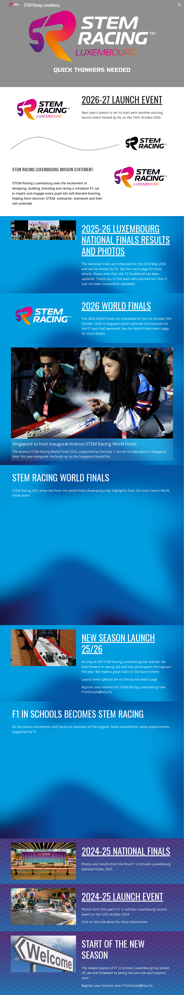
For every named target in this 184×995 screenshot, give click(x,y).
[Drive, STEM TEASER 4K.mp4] (92, 785)
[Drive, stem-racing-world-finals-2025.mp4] (92, 561)
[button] (179, 5)
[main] (92, 70)
